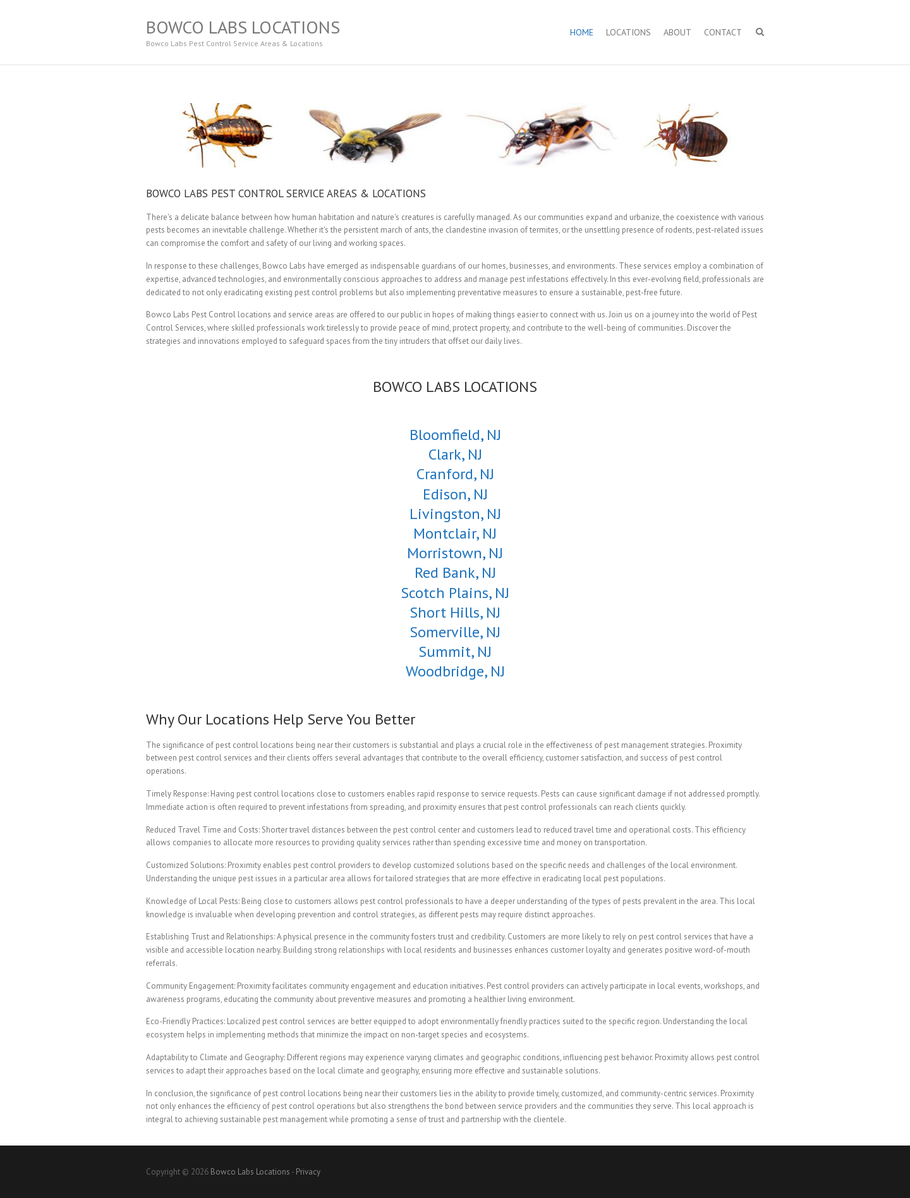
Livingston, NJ (455, 513)
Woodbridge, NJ (455, 671)
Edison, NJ (455, 494)
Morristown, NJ (455, 553)
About (677, 32)
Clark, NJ (455, 454)
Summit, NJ (455, 651)
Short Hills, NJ (455, 612)
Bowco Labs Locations (243, 27)
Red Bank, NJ (455, 572)
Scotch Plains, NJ (455, 592)
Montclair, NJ (455, 533)
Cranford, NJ (455, 474)
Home (581, 32)
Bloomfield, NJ (455, 434)
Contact (723, 32)
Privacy (308, 1171)
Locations (628, 32)
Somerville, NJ (455, 632)
